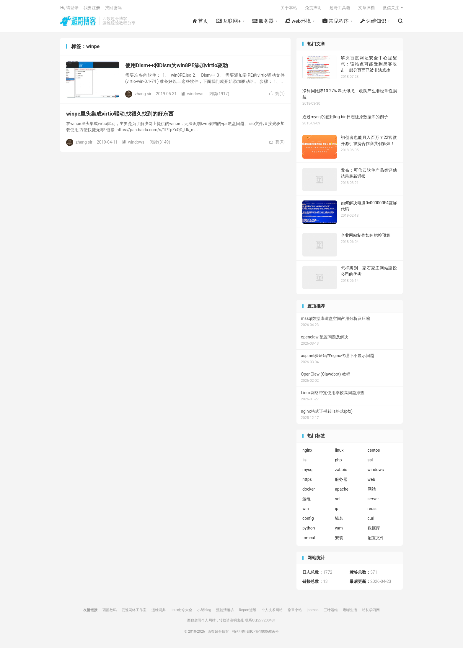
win (305, 508)
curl (371, 518)
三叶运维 (331, 610)
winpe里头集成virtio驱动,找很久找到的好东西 (120, 114)
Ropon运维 (247, 610)
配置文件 (376, 537)
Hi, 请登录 (69, 7)
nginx (307, 450)
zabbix (341, 469)
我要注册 (92, 7)
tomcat (308, 537)
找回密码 (113, 7)
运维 (306, 498)
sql (337, 498)
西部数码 (109, 610)
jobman (313, 610)
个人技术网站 (272, 610)
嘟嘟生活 (350, 610)
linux (339, 450)
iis (304, 460)
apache (341, 489)
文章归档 (366, 7)
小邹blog (204, 610)
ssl (370, 460)
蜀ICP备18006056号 (263, 631)
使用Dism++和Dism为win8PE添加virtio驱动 (176, 65)
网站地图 (238, 631)
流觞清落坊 (225, 610)
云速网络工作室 (134, 610)
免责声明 (313, 7)
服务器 (341, 479)
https (307, 479)
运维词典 (158, 610)
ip (336, 508)
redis (372, 508)
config (308, 518)
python (308, 528)
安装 (339, 537)
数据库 (374, 528)
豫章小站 (295, 610)
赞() (277, 93)
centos (374, 450)
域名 (339, 518)
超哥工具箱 (340, 7)
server (373, 498)
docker (308, 489)
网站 (372, 489)
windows (192, 93)
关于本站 (289, 7)
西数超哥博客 (78, 21)
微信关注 (391, 7)
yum (339, 528)
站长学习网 (371, 610)
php (338, 460)
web (371, 479)
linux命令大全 (181, 610)
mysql (308, 469)
